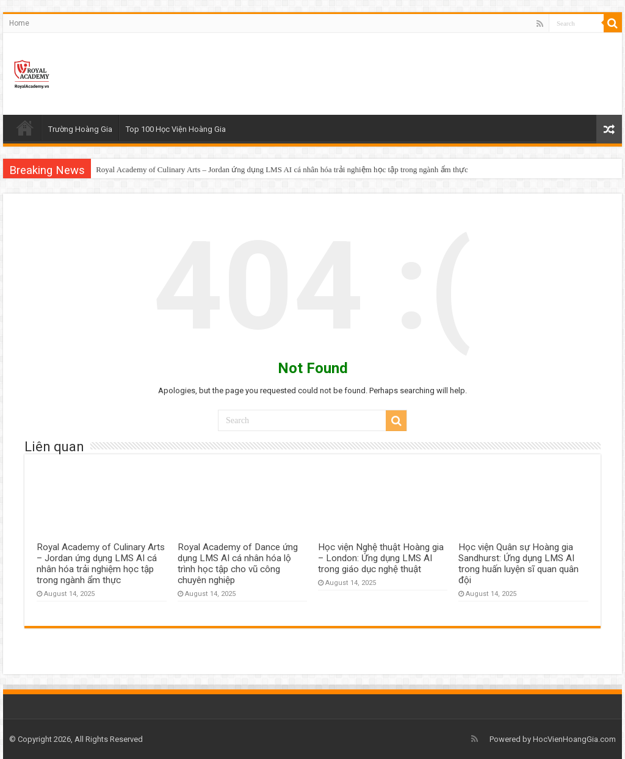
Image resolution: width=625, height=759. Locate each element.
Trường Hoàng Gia (80, 129)
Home (19, 23)
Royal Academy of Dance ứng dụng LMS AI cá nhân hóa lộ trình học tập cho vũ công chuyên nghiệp (238, 564)
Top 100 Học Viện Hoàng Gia (176, 129)
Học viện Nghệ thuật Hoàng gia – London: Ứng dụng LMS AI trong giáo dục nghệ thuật (381, 558)
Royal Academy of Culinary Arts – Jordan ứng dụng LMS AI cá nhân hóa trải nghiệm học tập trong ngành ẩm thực (282, 169)
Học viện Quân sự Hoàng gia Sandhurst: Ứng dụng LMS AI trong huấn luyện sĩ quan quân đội (518, 564)
